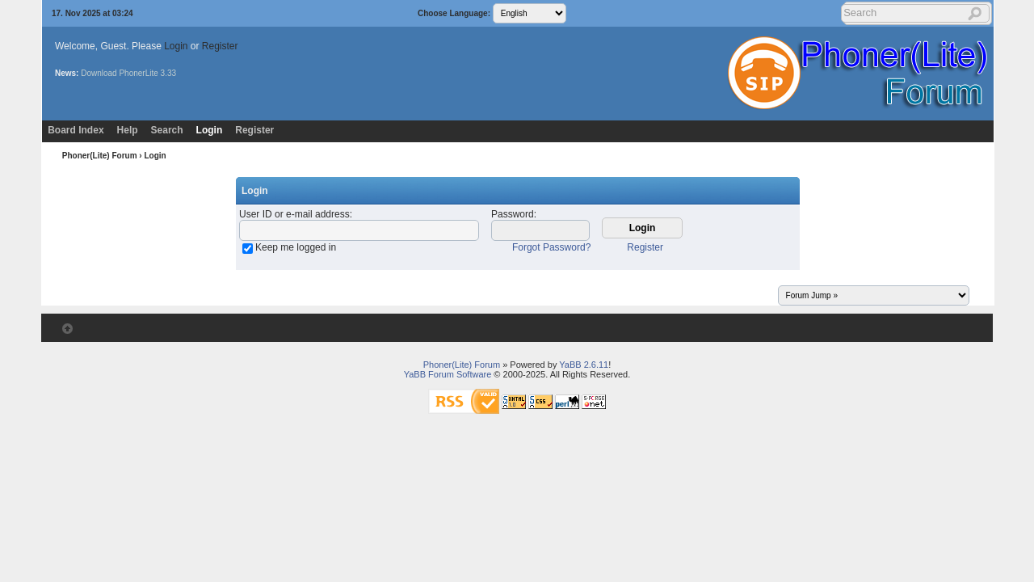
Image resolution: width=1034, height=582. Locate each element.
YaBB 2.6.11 (583, 364)
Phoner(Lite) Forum (99, 155)
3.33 (168, 73)
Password (512, 214)
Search (167, 130)
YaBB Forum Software (448, 374)
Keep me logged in (295, 247)
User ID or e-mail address (294, 214)
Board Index (75, 130)
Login (175, 46)
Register (220, 46)
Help (127, 130)
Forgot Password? (551, 247)
